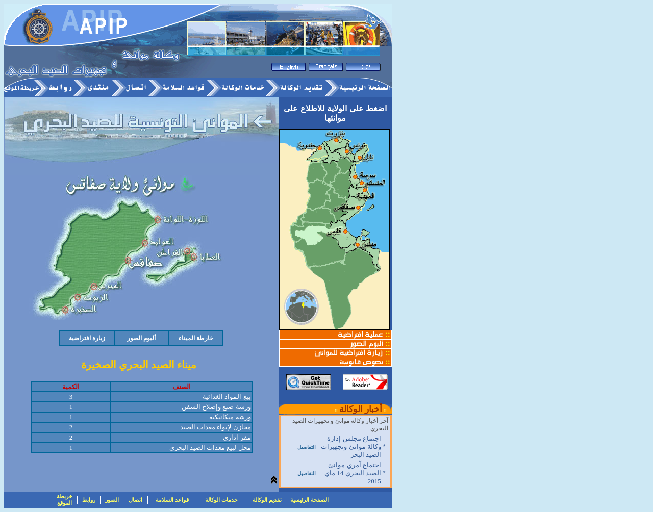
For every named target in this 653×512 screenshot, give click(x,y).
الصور (112, 500)
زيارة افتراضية (87, 338)
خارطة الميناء (196, 338)
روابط (88, 500)
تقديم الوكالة (267, 500)
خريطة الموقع (64, 499)
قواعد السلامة (172, 500)
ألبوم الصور (141, 338)
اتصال (135, 500)
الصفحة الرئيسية (309, 500)
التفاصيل (306, 447)
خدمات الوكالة (221, 500)
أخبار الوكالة (360, 409)
